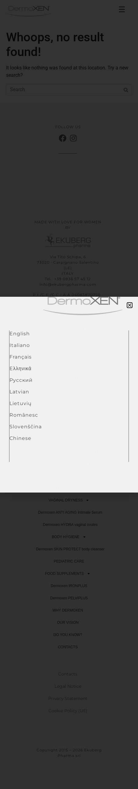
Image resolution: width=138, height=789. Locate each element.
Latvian (19, 392)
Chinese (20, 438)
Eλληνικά (20, 368)
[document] (69, 394)
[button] (129, 305)
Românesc (23, 415)
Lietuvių (20, 403)
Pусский (21, 380)
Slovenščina (25, 427)
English (19, 334)
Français (20, 357)
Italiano (19, 345)
